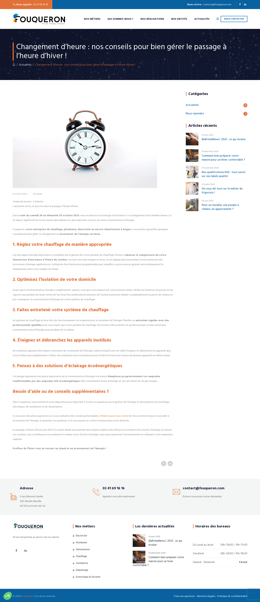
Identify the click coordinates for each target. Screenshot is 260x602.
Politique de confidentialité (232, 596)
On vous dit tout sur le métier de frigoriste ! (222, 191)
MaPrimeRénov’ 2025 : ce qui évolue (224, 139)
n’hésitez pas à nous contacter (115, 416)
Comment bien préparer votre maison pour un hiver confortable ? (223, 158)
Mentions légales (206, 596)
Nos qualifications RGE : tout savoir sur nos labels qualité (224, 174)
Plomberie (81, 542)
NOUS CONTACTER (234, 18)
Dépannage (82, 570)
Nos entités (171, 19)
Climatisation (83, 549)
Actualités (193, 19)
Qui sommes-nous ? (112, 19)
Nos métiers (83, 19)
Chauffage (81, 556)
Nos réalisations (144, 19)
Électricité (81, 536)
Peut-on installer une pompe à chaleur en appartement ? (220, 207)
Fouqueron (27, 596)
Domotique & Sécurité (88, 577)
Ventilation (82, 563)
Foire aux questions (184, 596)
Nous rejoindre (195, 113)
